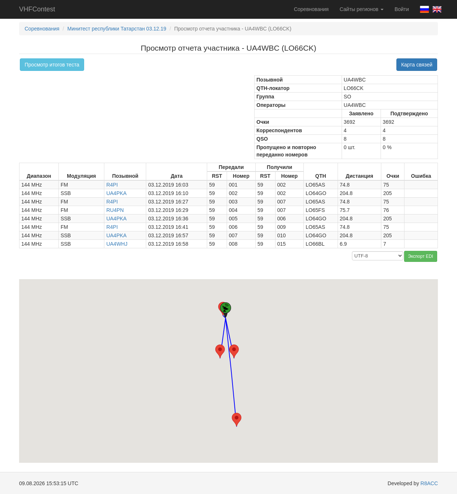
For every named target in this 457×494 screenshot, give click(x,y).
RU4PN (114, 210)
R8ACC (429, 483)
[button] (220, 351)
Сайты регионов (362, 9)
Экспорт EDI (420, 256)
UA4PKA (116, 193)
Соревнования (311, 9)
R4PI (112, 185)
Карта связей (416, 65)
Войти (402, 9)
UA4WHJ (116, 244)
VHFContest (37, 9)
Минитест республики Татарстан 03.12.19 (116, 29)
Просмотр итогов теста (52, 65)
